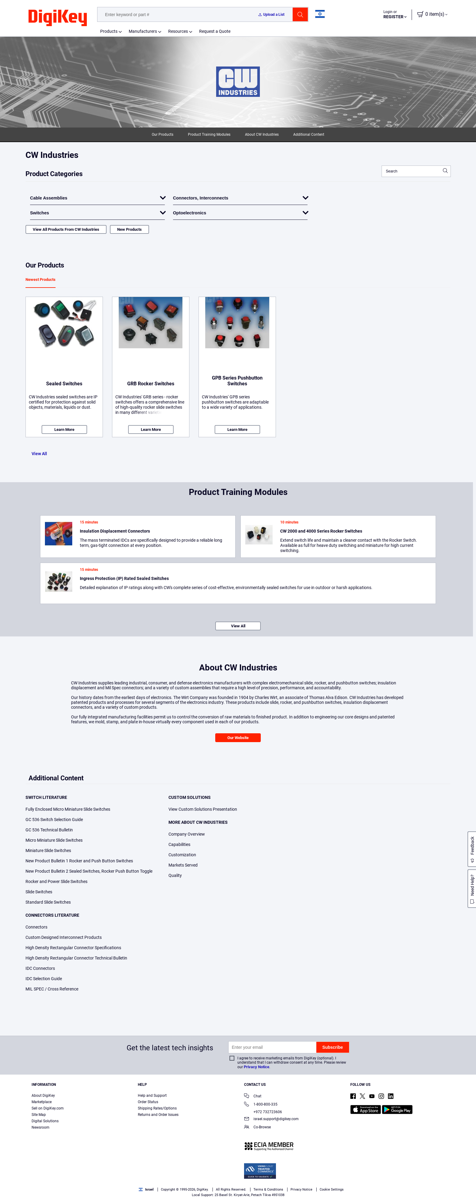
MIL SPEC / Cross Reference (51, 989)
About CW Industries (262, 134)
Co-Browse (257, 1127)
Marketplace (42, 1102)
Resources (178, 31)
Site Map (39, 1115)
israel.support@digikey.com (271, 1119)
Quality (175, 875)
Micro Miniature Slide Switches (54, 840)
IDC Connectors (40, 968)
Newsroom (40, 1127)
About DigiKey (43, 1095)
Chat (252, 1096)
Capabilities (179, 844)
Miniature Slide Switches (48, 850)
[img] (58, 18)
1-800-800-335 (260, 1105)
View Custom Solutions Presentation (202, 809)
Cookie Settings (332, 1189)
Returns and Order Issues (158, 1115)
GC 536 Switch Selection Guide (54, 819)
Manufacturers (143, 31)
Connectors (36, 927)
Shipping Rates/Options (157, 1108)
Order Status (148, 1102)
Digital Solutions (45, 1121)
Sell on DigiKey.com (48, 1108)
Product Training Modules (209, 134)
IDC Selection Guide (43, 978)
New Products (129, 229)
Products (108, 31)
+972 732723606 (263, 1112)
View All (39, 453)
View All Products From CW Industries (66, 229)
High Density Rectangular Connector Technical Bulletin (76, 958)
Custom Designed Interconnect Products (63, 937)
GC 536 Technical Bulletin (49, 829)
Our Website (238, 737)
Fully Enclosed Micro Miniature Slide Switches (67, 809)
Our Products (162, 134)
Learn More (64, 429)
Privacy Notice (256, 1067)
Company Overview (186, 834)
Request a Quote (214, 31)
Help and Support (152, 1095)
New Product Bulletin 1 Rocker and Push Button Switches (79, 860)
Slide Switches (38, 891)
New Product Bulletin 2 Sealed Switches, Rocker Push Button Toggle (88, 871)
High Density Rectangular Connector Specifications (73, 947)
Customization (182, 854)
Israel (146, 1189)
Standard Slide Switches (48, 902)
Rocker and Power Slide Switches (56, 881)
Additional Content (308, 134)
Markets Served (183, 865)
